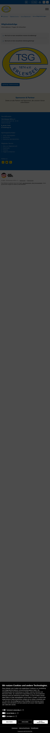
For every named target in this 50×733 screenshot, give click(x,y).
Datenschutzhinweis (24, 728)
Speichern (25, 722)
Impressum (15, 728)
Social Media (10, 713)
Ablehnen (9, 722)
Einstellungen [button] (34, 728)
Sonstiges (9, 716)
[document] (25, 696)
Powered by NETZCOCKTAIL (25, 731)
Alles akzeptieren (41, 722)
